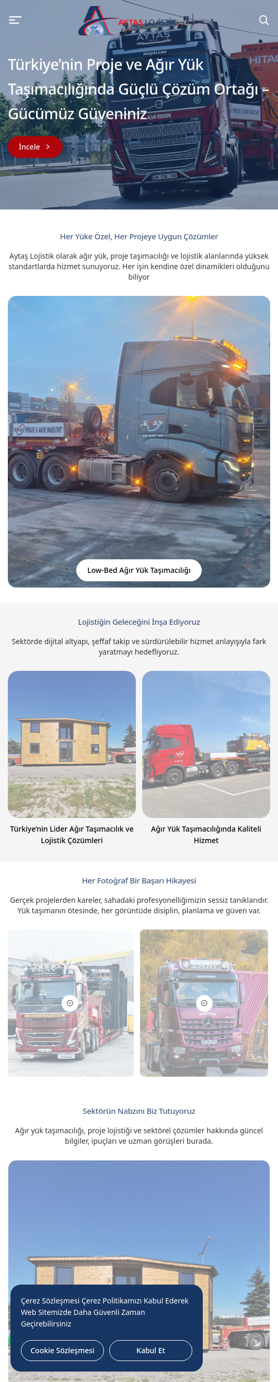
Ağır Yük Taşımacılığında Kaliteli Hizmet (206, 834)
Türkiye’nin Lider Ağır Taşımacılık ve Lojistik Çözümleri (71, 834)
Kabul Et (150, 1350)
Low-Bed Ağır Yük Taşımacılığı (139, 570)
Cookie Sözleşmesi (62, 1350)
